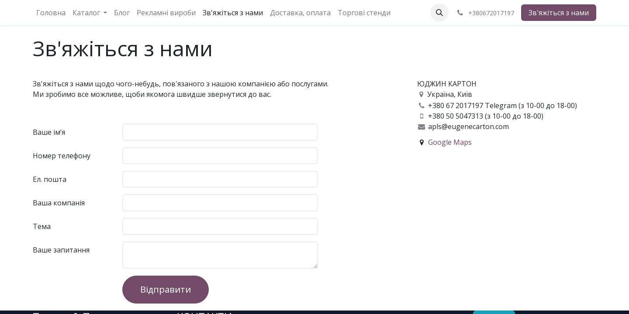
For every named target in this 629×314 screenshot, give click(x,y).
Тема (42, 226)
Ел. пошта (49, 179)
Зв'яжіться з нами (559, 12)
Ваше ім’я (49, 132)
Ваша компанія (59, 203)
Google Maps (450, 142)
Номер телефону (61, 155)
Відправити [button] (165, 289)
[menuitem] (51, 12)
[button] (439, 12)
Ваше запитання (61, 250)
